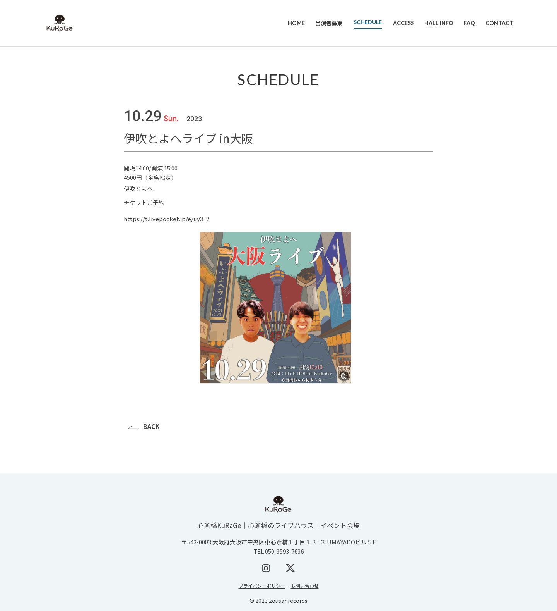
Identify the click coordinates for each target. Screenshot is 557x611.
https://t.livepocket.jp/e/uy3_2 (166, 219)
